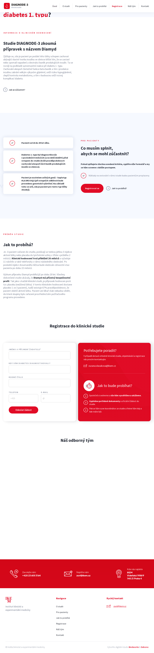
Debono (145, 647)
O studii (66, 6)
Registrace (117, 6)
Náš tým (132, 6)
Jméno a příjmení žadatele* (25, 349)
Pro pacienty (81, 6)
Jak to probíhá (99, 6)
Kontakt (145, 6)
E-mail (44, 392)
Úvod (54, 6)
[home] (16, 6)
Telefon (13, 392)
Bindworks (134, 647)
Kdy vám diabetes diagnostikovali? (30, 363)
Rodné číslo (16, 377)
